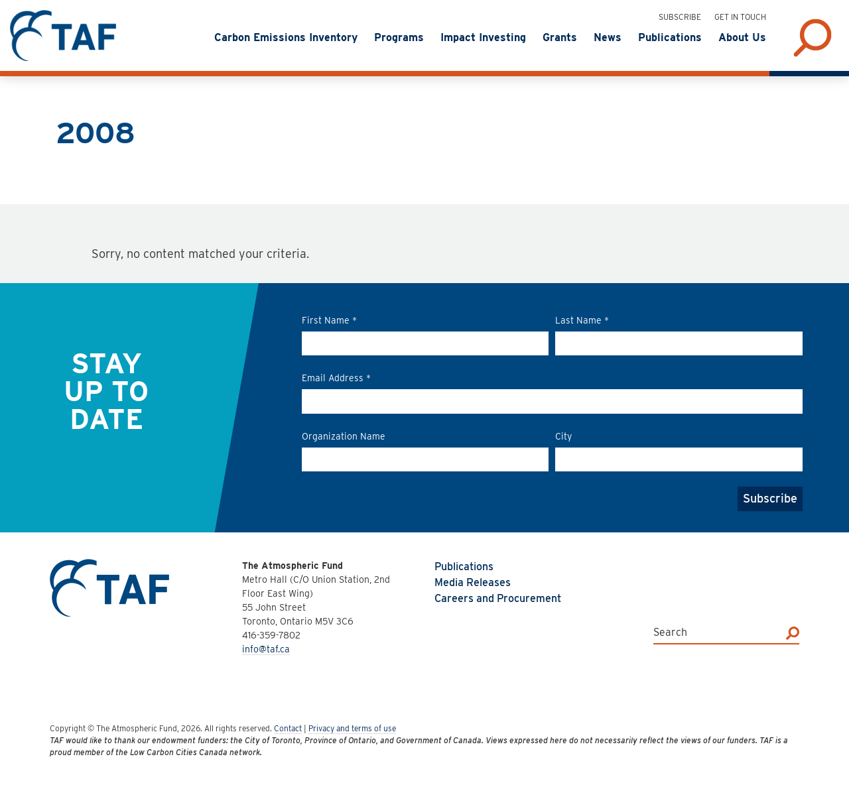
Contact (288, 728)
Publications (463, 566)
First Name (329, 320)
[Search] (792, 632)
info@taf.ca (266, 649)
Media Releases (472, 582)
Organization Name (343, 436)
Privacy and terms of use (352, 728)
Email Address (336, 378)
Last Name (582, 320)
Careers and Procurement (497, 598)
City (563, 436)
